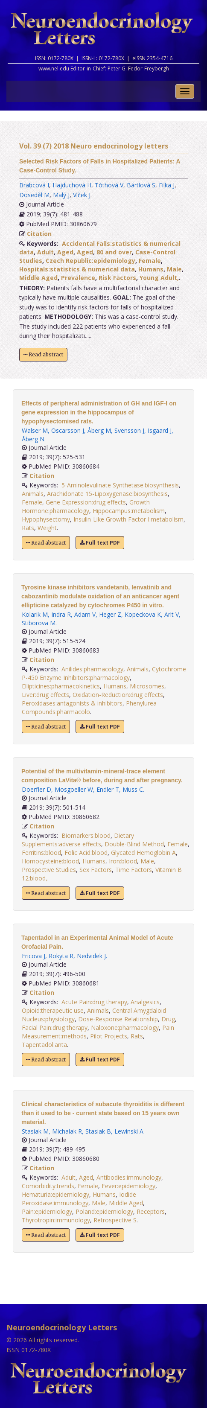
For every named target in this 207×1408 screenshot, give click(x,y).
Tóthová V (109, 185)
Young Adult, (159, 278)
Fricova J (33, 956)
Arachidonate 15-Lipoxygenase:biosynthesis (107, 494)
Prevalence (78, 278)
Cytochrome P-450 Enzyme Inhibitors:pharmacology (104, 673)
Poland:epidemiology (104, 1211)
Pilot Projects (108, 1036)
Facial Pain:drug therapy (54, 1027)
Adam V (85, 614)
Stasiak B (98, 1131)
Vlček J (81, 195)
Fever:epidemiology (128, 1186)
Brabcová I (34, 185)
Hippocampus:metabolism (129, 511)
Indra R (61, 614)
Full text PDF (100, 542)
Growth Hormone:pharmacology (86, 506)
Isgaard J (160, 430)
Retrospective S (115, 1220)
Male (174, 269)
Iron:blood (123, 861)
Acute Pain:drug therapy (94, 1002)
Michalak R (67, 1131)
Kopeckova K (143, 614)
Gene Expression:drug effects (86, 502)
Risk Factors (117, 278)
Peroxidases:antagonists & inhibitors (72, 703)
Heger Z (110, 614)
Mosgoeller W (74, 789)
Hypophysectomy (46, 519)
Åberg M (99, 430)
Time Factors (133, 870)
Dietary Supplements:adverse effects (78, 839)
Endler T (107, 789)
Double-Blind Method (134, 844)
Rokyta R (61, 956)
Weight (47, 528)
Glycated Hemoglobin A (143, 852)
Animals (33, 494)
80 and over (114, 252)
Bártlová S (141, 185)
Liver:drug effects (45, 695)
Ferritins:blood (41, 852)
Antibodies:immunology (128, 1177)
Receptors (151, 1211)
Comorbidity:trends (48, 1186)
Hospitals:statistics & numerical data (77, 269)
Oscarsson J (67, 430)
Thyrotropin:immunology (56, 1220)
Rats (28, 528)
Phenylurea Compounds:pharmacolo (89, 707)
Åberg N (33, 439)
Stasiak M (35, 1131)
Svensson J (129, 430)
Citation (39, 234)
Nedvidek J (91, 956)
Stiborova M (38, 623)
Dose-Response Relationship (118, 1019)
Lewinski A (128, 1131)
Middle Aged (38, 278)
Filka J (167, 185)
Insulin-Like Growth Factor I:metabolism (128, 519)
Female (150, 261)
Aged (65, 252)
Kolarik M (35, 614)
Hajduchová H (71, 185)
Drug (168, 1019)
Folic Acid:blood (86, 852)
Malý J (61, 195)
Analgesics (145, 1002)
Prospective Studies (49, 870)
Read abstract (43, 354)
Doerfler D (36, 789)
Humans (150, 269)
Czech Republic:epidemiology (90, 261)
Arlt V (171, 614)
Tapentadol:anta (44, 1045)
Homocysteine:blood (50, 861)
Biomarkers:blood (86, 835)
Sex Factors (95, 870)
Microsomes (147, 686)
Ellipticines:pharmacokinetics (61, 686)
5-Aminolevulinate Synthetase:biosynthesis (120, 485)
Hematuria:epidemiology (55, 1194)
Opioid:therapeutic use (53, 1010)
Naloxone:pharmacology (125, 1027)
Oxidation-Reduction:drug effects (118, 695)
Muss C (132, 789)
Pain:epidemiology (47, 1211)
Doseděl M (34, 195)
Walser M (35, 430)
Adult (45, 252)
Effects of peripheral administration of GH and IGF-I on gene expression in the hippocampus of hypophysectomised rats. (98, 412)
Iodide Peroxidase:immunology (79, 1198)
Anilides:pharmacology (92, 669)
